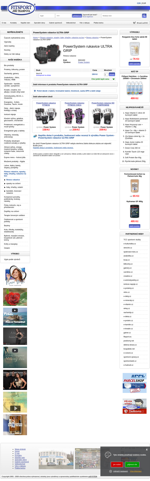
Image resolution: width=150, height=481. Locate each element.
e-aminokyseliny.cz (131, 280)
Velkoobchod (70, 23)
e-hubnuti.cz (128, 365)
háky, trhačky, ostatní (14, 187)
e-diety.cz (127, 296)
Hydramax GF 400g (135, 201)
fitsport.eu (127, 337)
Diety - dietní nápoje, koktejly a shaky (12, 109)
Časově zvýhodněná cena (14, 38)
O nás (4, 23)
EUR (144, 3)
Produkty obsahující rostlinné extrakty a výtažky (15, 142)
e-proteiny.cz (129, 288)
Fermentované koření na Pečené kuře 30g (134, 175)
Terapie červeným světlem (14, 215)
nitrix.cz (127, 292)
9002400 (81, 60)
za (143, 23)
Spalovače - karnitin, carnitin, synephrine (12, 85)
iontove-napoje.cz (131, 284)
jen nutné (117, 464)
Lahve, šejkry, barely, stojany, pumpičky (12, 166)
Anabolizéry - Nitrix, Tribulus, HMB (12, 79)
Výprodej (7, 42)
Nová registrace (88, 17)
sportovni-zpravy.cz (131, 357)
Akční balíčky (9, 46)
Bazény (7, 226)
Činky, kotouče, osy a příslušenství (12, 206)
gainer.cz (127, 333)
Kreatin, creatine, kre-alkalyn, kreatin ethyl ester (14, 91)
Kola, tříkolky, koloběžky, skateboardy (13, 231)
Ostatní (7, 248)
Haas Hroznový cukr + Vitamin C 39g (134, 126)
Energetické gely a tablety (14, 131)
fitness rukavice (92, 38)
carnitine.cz (128, 272)
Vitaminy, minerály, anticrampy (11, 136)
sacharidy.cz (128, 312)
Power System (84, 62)
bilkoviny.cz (128, 264)
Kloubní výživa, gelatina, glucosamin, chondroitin (13, 119)
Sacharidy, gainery (11, 74)
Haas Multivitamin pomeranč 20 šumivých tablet (136, 120)
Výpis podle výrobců (12, 259)
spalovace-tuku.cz (131, 252)
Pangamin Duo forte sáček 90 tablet (134, 38)
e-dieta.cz (127, 316)
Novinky (7, 50)
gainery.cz (128, 268)
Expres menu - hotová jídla (14, 157)
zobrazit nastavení (120, 471)
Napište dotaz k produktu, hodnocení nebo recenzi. (53, 148)
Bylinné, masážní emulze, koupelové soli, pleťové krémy (14, 238)
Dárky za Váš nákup (12, 54)
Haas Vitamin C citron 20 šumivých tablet (135, 114)
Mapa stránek (20, 449)
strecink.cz (128, 248)
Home (35, 38)
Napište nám (25, 23)
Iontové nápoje (10, 114)
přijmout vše (132, 464)
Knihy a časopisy (10, 244)
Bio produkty (9, 65)
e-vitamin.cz (128, 304)
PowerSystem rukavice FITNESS (46, 104)
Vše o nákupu (85, 23)
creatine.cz (128, 276)
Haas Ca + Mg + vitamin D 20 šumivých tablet (135, 131)
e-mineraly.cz (129, 300)
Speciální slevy (39, 23)
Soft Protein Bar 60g (133, 158)
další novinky (134, 226)
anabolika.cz (129, 256)
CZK (139, 3)
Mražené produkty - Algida (14, 161)
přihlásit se (77, 16)
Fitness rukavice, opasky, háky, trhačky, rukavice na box (62, 38)
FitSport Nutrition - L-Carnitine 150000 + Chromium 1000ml (134, 77)
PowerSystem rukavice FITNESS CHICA (74, 104)
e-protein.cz (128, 321)
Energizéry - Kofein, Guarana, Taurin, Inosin (13, 103)
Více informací (136, 471)
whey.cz (127, 308)
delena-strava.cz (130, 345)
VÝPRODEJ (134, 32)
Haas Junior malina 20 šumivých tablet (134, 143)
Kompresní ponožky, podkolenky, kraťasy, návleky (12, 199)
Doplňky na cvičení (11, 211)
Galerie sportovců (55, 23)
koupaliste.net (129, 349)
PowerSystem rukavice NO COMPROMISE (103, 104)
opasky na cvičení (13, 183)
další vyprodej (135, 64)
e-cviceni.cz (128, 353)
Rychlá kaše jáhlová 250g (135, 161)
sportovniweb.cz (130, 361)
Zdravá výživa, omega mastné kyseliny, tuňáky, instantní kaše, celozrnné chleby (14, 150)
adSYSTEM (92, 476)
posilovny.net (129, 341)
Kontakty (13, 23)
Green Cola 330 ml (132, 148)
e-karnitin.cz (128, 325)
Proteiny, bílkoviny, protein (14, 69)
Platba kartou (98, 23)
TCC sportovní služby (132, 240)
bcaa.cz (127, 260)
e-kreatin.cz (128, 329)
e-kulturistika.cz (130, 244)
